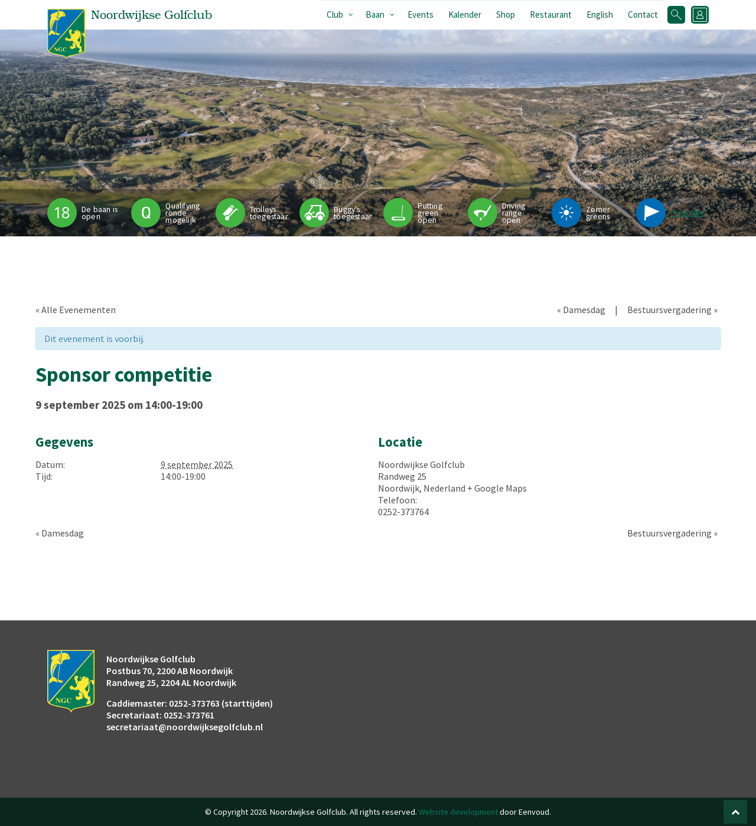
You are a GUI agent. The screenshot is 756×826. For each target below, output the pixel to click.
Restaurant (551, 14)
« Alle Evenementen (75, 310)
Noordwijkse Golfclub (421, 464)
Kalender (464, 14)
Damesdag (581, 310)
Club (335, 14)
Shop (505, 14)
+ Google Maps (497, 488)
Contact (643, 14)
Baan (375, 14)
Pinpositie (687, 213)
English (599, 14)
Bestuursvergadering (672, 310)
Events (421, 14)
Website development (458, 812)
